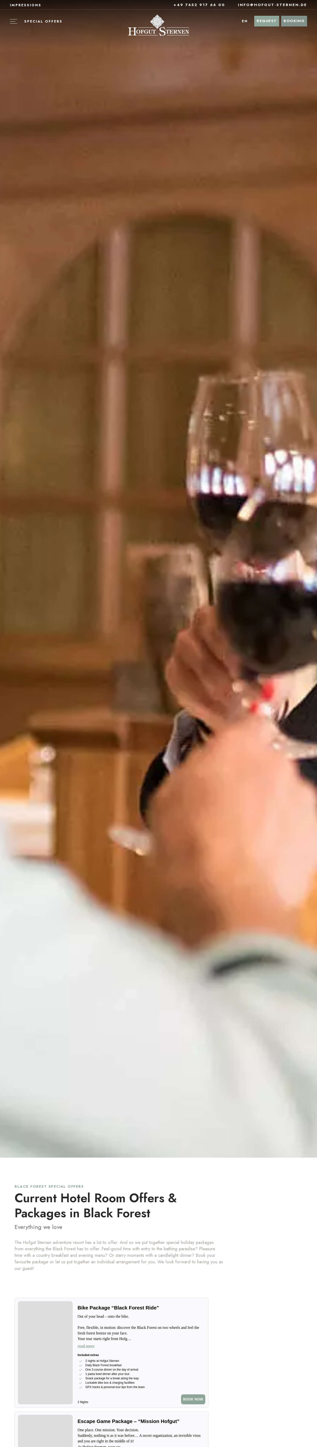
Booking (294, 21)
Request (267, 21)
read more (86, 1346)
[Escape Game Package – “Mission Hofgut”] (141, 1422)
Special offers (43, 21)
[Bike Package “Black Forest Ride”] (141, 1308)
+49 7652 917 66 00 (196, 5)
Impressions (25, 5)
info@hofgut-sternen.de (269, 5)
